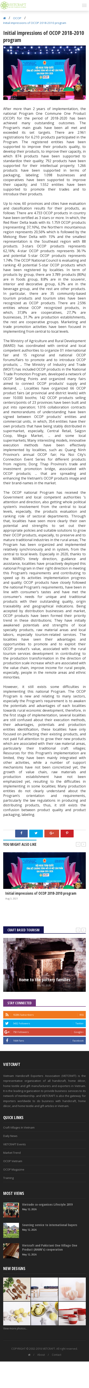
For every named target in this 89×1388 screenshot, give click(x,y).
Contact (56, 1355)
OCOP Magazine (13, 1169)
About (41, 1355)
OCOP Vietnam (12, 1161)
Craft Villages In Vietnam (19, 1127)
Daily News (10, 1136)
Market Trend (12, 1153)
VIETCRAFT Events (14, 1144)
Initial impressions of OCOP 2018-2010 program (34, 23)
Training (8, 1178)
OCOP (17, 18)
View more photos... (15, 1328)
